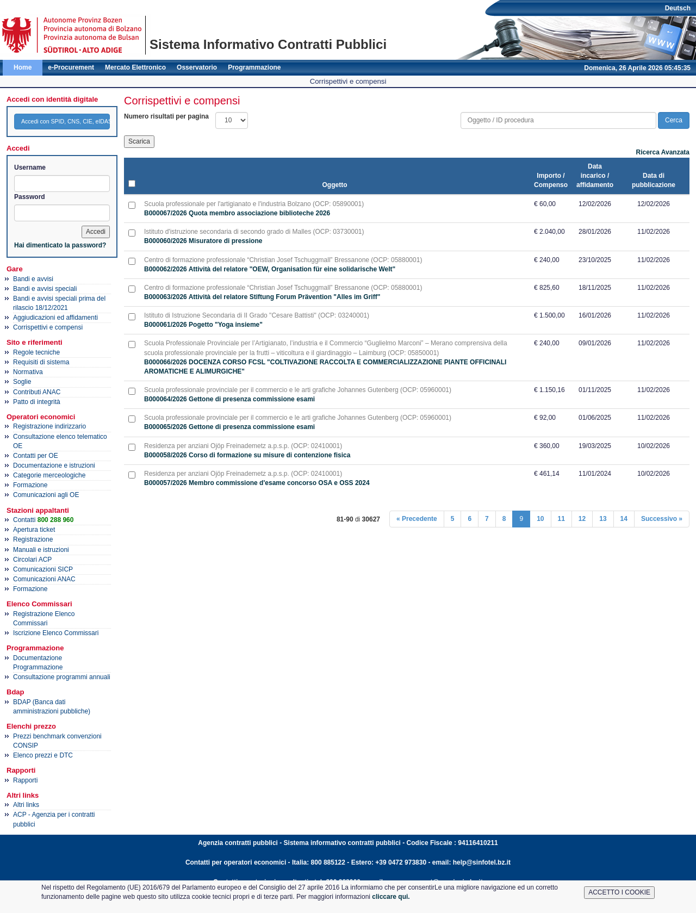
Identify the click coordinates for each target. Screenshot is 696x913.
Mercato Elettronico (135, 67)
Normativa (28, 372)
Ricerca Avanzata (663, 152)
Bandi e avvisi (33, 279)
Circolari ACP (32, 559)
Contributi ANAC (36, 392)
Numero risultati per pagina (166, 116)
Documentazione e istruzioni (54, 465)
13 (602, 519)
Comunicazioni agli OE (46, 495)
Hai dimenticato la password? (60, 245)
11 (561, 519)
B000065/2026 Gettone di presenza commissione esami (229, 427)
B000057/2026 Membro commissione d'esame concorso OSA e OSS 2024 (257, 483)
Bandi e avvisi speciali (45, 289)
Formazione (30, 485)
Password (29, 197)
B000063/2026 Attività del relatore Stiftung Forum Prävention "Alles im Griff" (262, 297)
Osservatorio (197, 67)
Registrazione (33, 539)
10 (540, 519)
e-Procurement (71, 67)
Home (23, 67)
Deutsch (678, 8)
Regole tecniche (36, 352)
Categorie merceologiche (49, 475)
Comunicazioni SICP (43, 569)
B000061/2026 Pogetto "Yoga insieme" (203, 324)
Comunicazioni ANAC (44, 579)
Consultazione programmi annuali (61, 677)
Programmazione (254, 67)
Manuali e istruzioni (41, 550)
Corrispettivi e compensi (48, 327)
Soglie (22, 382)
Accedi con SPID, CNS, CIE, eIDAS (65, 121)
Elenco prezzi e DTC (43, 755)
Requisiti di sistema (41, 362)
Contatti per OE (35, 455)
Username (30, 167)
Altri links (26, 805)
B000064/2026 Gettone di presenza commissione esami (229, 399)
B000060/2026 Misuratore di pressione (203, 241)
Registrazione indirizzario (49, 426)
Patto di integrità (36, 402)
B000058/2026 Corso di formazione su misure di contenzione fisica (247, 455)
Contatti (43, 520)
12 (582, 519)
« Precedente (416, 519)
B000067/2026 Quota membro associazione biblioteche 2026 (237, 213)
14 (623, 519)
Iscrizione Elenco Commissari (55, 633)
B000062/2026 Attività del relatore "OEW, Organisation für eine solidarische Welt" (269, 269)
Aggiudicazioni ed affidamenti (55, 317)
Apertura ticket (34, 529)
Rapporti (25, 780)
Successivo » (661, 519)
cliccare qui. (390, 896)
